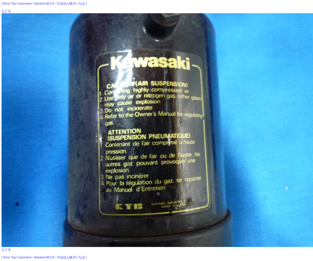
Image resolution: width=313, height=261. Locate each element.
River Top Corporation (17, 3)
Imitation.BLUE (44, 3)
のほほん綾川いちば (71, 3)
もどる (6, 11)
